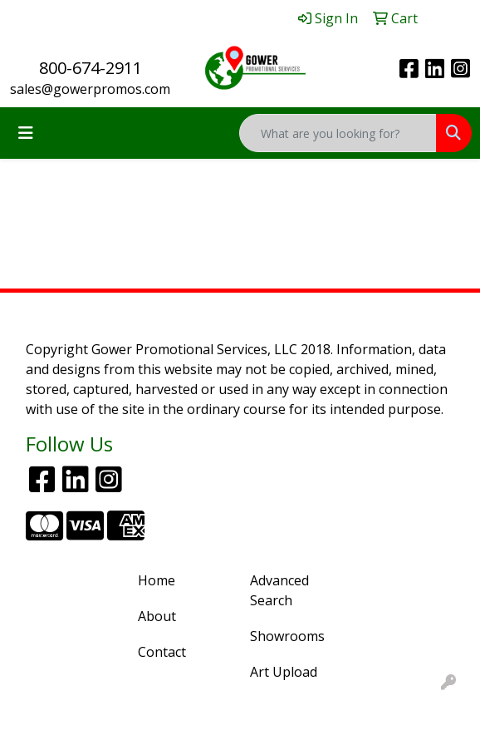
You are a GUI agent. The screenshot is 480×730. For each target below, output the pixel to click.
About (157, 616)
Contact (162, 652)
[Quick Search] (338, 133)
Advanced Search (279, 590)
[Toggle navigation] (25, 133)
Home (156, 580)
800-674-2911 (90, 68)
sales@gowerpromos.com (90, 89)
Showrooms (287, 636)
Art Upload (283, 672)
